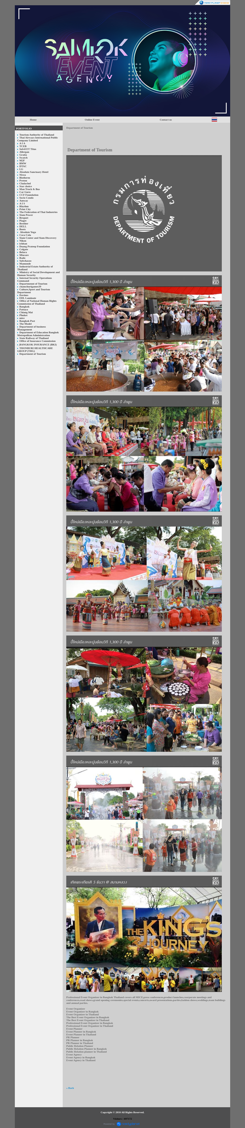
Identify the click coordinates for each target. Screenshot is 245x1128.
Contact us (166, 119)
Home (33, 119)
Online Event (92, 119)
